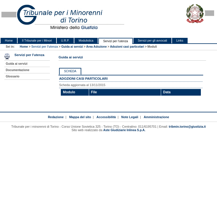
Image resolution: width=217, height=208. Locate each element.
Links (179, 40)
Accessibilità (106, 117)
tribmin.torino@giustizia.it (187, 126)
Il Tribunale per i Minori (37, 40)
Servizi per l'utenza (115, 41)
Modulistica (86, 40)
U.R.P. (65, 40)
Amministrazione (156, 117)
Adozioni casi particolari (127, 46)
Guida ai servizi (72, 46)
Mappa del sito (80, 117)
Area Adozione (96, 46)
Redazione (56, 117)
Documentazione (17, 70)
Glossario (12, 76)
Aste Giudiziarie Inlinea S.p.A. (124, 130)
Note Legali (129, 117)
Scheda (70, 71)
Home (9, 40)
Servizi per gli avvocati (152, 40)
